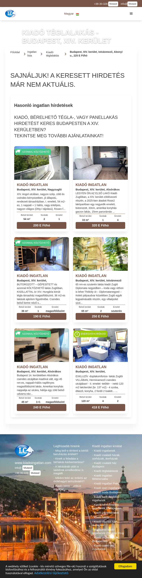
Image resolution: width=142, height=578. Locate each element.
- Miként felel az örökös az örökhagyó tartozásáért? (70, 479)
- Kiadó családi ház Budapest (104, 464)
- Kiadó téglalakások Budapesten (105, 539)
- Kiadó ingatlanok (103, 450)
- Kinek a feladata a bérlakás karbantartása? (68, 460)
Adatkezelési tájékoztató (51, 573)
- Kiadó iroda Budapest (106, 492)
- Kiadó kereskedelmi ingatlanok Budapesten (106, 506)
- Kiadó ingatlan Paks (105, 483)
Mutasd (113, 4)
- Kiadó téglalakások (105, 470)
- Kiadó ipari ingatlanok (106, 487)
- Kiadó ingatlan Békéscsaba (102, 477)
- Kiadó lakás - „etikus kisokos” (67, 487)
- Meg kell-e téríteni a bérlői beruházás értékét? (70, 452)
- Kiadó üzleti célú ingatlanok (103, 547)
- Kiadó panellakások (105, 512)
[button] (72, 13)
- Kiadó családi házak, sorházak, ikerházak (106, 456)
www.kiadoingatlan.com (32, 463)
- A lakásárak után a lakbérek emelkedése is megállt (68, 470)
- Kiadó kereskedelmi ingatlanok (105, 498)
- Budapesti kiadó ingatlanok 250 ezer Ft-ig (108, 531)
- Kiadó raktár (100, 517)
